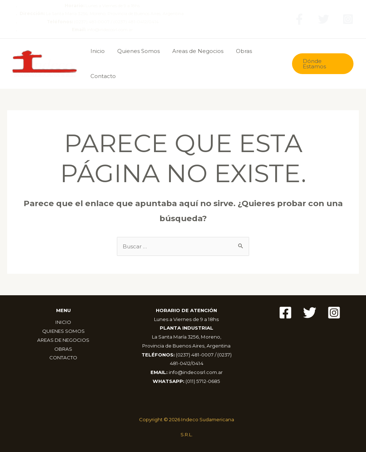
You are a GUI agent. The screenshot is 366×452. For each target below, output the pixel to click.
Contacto (102, 76)
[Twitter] (323, 19)
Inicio (96, 51)
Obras (237, 51)
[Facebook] (299, 19)
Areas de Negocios (193, 51)
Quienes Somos (135, 51)
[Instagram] (347, 19)
